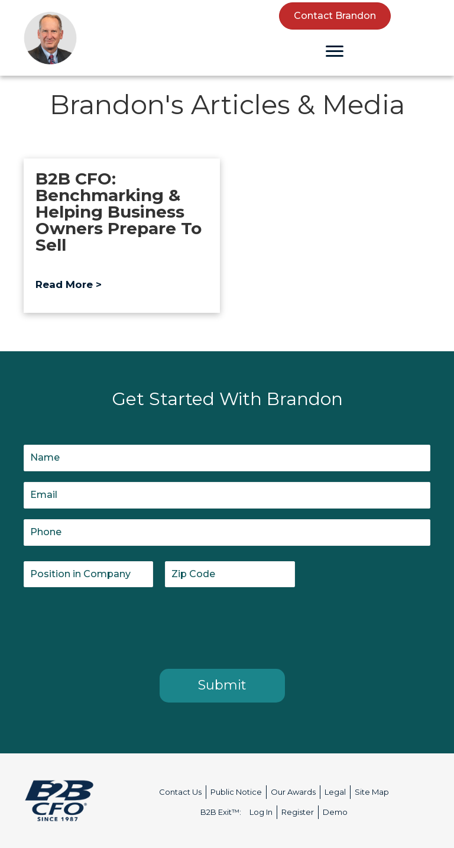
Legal (335, 792)
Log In (261, 812)
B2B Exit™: (220, 812)
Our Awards (293, 792)
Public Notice (236, 792)
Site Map (372, 792)
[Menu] (334, 51)
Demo (335, 812)
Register (297, 812)
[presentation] (113, 626)
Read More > (68, 284)
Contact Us (180, 792)
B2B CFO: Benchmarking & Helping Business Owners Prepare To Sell (118, 211)
